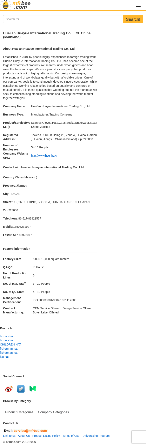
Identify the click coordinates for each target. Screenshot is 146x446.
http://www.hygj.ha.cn (44, 155)
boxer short (7, 336)
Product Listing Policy (46, 435)
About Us (24, 435)
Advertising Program (96, 435)
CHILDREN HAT (10, 344)
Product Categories (19, 412)
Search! (133, 19)
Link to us (9, 435)
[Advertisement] (121, 47)
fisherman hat (9, 348)
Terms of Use (70, 435)
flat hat (4, 356)
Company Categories (53, 412)
